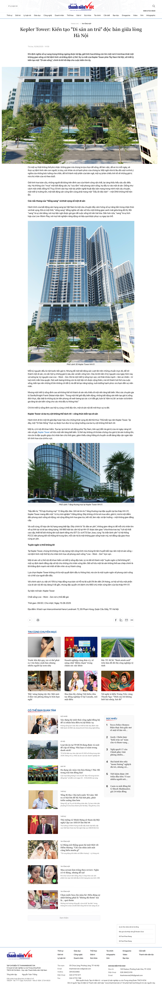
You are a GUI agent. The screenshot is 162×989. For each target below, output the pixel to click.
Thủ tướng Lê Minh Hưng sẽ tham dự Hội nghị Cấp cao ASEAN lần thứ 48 (80, 823)
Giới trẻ (18, 15)
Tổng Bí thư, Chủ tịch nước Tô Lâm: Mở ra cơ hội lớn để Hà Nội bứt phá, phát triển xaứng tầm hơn (79, 800)
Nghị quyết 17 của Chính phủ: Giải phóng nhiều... (118, 754)
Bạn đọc (116, 15)
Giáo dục (37, 15)
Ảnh (141, 15)
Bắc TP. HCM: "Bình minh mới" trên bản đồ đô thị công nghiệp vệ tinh (117, 665)
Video (135, 15)
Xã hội (62, 743)
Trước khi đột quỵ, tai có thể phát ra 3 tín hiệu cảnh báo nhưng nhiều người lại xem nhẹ (43, 665)
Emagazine (126, 15)
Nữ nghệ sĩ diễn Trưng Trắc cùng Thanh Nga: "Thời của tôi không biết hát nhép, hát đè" (117, 699)
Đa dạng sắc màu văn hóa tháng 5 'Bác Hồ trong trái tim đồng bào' (80, 773)
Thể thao (70, 15)
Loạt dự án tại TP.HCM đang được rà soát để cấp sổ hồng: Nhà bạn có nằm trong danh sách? (79, 750)
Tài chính (97, 15)
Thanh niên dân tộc (146, 957)
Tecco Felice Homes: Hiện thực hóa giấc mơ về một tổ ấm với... (121, 730)
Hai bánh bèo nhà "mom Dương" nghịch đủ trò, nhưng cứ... (120, 766)
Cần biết (107, 15)
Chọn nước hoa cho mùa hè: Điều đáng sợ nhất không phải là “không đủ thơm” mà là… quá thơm (80, 900)
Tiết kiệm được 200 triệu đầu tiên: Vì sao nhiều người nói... (120, 779)
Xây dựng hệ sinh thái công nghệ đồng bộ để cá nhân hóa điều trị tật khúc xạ (80, 723)
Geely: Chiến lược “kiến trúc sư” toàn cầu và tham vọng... (119, 742)
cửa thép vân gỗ (129, 934)
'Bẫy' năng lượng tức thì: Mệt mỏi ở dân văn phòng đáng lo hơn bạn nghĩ (44, 699)
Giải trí (78, 15)
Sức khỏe (87, 15)
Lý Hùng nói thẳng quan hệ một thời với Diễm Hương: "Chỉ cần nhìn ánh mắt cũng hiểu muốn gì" (79, 850)
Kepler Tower (44, 434)
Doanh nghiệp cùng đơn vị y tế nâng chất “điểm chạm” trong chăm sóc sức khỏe (79, 665)
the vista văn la (128, 929)
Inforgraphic (150, 15)
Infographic (110, 957)
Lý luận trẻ (27, 15)
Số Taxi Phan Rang (125, 938)
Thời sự (9, 15)
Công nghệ (48, 15)
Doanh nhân (59, 15)
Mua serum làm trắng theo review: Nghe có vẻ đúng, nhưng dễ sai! (79, 873)
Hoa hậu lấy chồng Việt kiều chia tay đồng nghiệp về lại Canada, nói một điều (81, 699)
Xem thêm (64, 920)
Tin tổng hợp (86, 24)
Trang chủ (75, 24)
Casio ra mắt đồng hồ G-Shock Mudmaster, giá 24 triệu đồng (120, 791)
